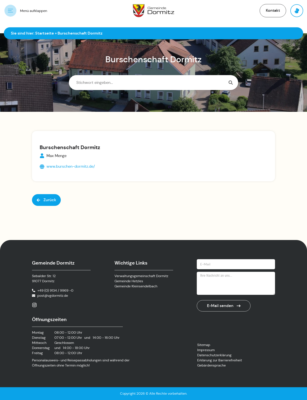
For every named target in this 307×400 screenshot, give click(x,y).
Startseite (44, 33)
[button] (273, 10)
